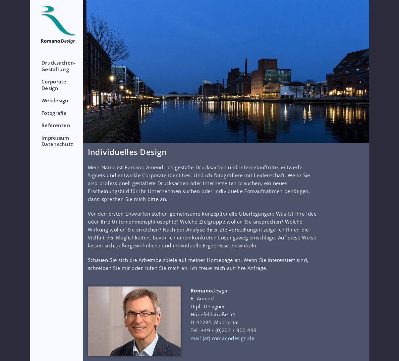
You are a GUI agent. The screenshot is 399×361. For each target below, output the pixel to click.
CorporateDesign (54, 84)
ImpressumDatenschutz (57, 141)
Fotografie (54, 113)
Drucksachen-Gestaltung (58, 66)
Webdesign (55, 100)
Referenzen (55, 125)
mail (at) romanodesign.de (222, 338)
